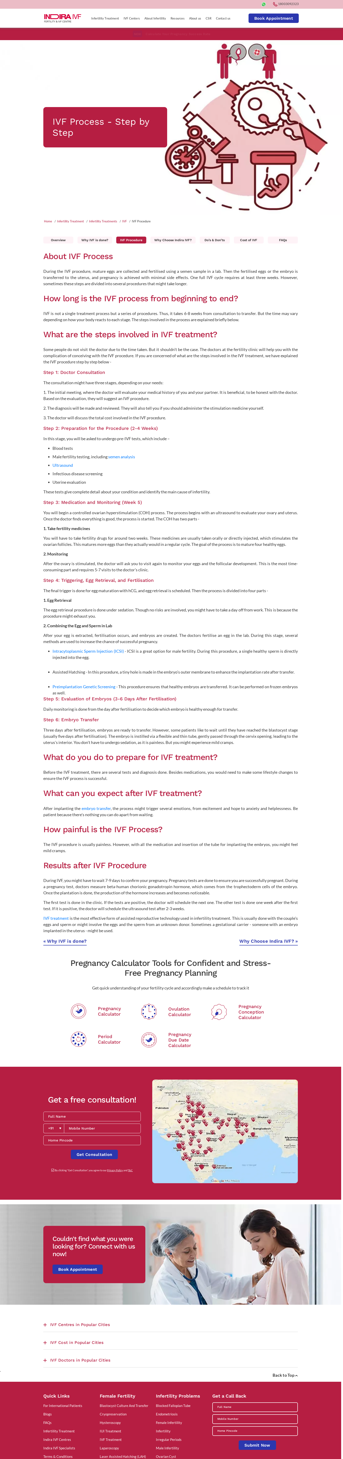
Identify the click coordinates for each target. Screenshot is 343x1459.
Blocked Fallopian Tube (173, 1406)
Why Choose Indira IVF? (173, 240)
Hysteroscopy (110, 1422)
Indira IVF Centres (57, 1439)
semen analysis (121, 456)
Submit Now (257, 1445)
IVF (124, 221)
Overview (58, 240)
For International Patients (62, 1406)
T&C (130, 1170)
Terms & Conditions (58, 1456)
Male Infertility (167, 1448)
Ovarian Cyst (166, 1456)
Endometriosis (167, 1414)
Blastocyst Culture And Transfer (124, 1406)
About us (195, 18)
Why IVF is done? (94, 240)
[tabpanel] (170, 127)
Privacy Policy (115, 1170)
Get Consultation (94, 1154)
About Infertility (155, 18)
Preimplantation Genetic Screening (84, 686)
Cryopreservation (113, 1414)
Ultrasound (63, 465)
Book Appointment (273, 18)
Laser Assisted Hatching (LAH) (123, 1456)
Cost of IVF (248, 240)
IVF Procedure (131, 240)
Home (48, 221)
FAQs (283, 240)
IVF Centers (132, 18)
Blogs (47, 1414)
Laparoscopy (109, 1448)
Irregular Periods (169, 1439)
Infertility (163, 1431)
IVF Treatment (111, 1439)
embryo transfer (96, 808)
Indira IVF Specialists (59, 1448)
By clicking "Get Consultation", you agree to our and (94, 1170)
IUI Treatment (110, 1431)
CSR (208, 18)
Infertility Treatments (103, 221)
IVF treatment (56, 918)
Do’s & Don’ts (215, 240)
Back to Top (285, 1375)
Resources (178, 18)
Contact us (223, 18)
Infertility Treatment (105, 18)
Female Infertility (169, 1422)
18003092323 (286, 4)
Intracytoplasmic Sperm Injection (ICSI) (88, 651)
